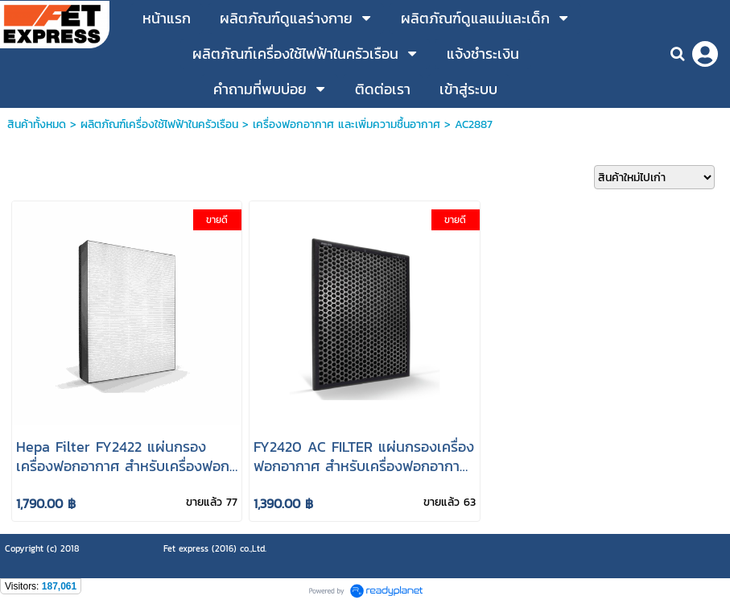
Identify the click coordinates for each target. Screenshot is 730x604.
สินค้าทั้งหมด (36, 124)
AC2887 (474, 124)
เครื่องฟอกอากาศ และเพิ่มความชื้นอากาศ (346, 124)
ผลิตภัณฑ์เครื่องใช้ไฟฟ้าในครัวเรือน (159, 124)
